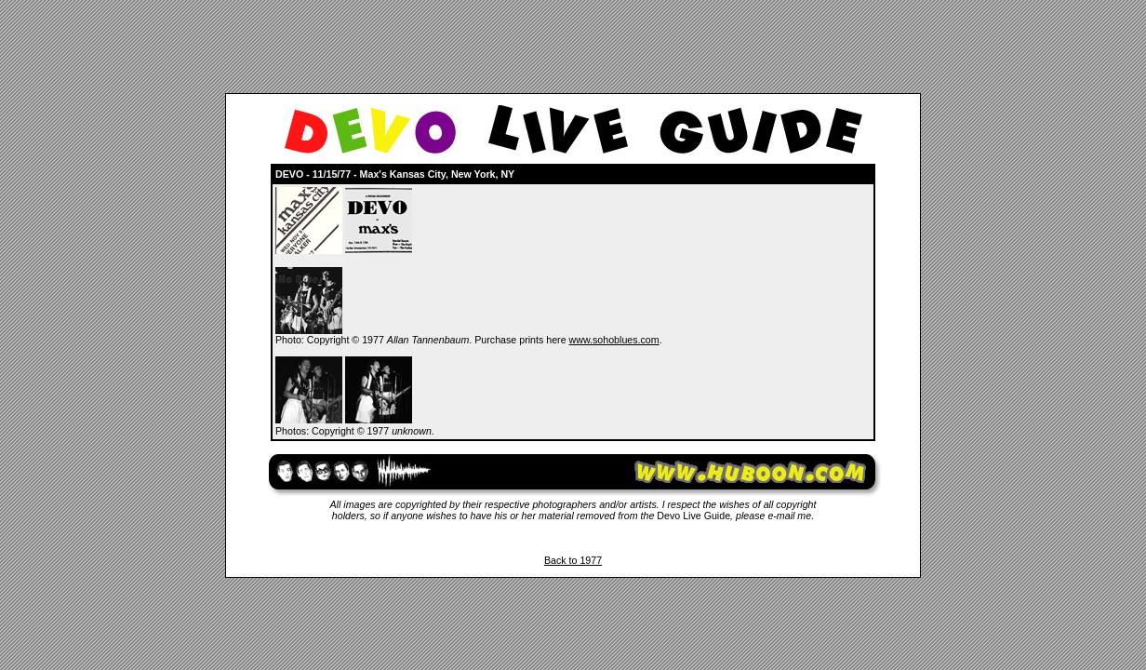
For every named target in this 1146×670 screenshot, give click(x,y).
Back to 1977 (573, 560)
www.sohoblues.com (614, 339)
